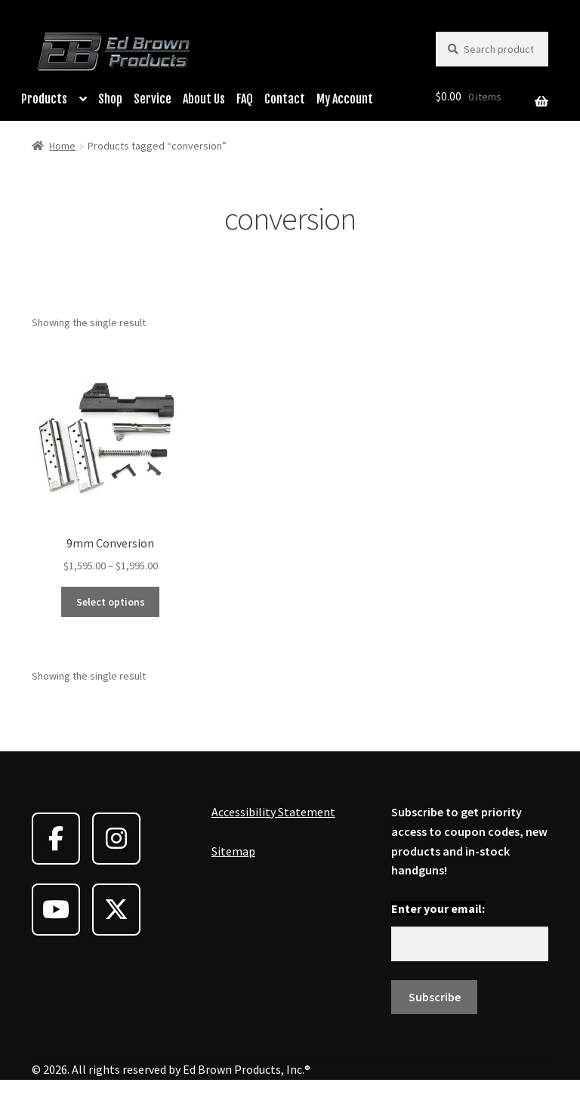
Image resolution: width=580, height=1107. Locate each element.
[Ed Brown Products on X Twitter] (116, 909)
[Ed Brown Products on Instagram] (116, 839)
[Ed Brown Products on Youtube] (56, 909)
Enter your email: (438, 908)
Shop (110, 99)
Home (62, 146)
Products (44, 99)
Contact (284, 99)
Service (152, 99)
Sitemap (233, 851)
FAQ (244, 99)
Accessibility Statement (273, 811)
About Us (204, 99)
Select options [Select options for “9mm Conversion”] (110, 602)
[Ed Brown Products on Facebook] (56, 839)
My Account (344, 99)
